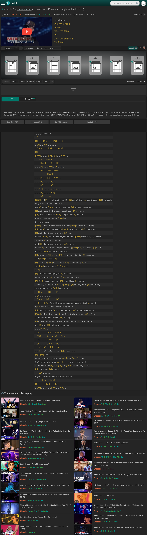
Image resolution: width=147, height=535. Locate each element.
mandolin (30, 81)
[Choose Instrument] (52, 81)
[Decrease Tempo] (3, 48)
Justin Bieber (24, 9)
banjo (38, 81)
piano (14, 81)
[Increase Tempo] (21, 48)
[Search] (137, 3)
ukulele (22, 81)
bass (46, 81)
